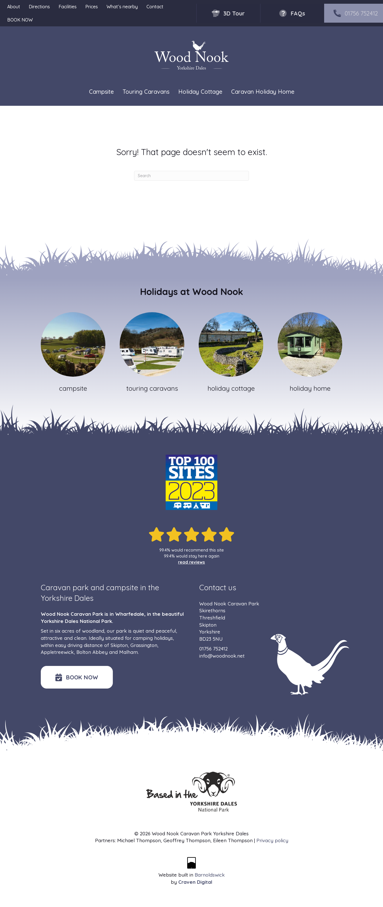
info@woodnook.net (222, 656)
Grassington (143, 645)
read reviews (191, 562)
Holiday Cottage (200, 91)
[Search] (191, 176)
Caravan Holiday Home (262, 91)
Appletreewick (57, 652)
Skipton (119, 645)
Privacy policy (272, 840)
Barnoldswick (210, 875)
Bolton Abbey (92, 652)
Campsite (101, 91)
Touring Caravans (146, 91)
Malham (128, 652)
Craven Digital (195, 882)
